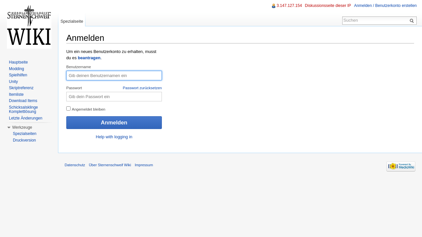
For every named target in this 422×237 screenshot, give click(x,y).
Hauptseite (18, 62)
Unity (13, 81)
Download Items (23, 100)
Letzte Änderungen (25, 118)
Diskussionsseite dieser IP (328, 5)
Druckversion (24, 140)
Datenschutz (75, 165)
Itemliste (16, 94)
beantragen (89, 57)
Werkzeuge (22, 127)
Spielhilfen (18, 75)
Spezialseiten (24, 133)
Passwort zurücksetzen (142, 88)
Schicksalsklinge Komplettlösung (23, 109)
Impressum (144, 165)
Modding (16, 68)
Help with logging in (114, 136)
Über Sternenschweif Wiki (110, 165)
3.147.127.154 (289, 5)
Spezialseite (71, 21)
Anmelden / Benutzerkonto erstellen (385, 5)
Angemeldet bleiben (86, 108)
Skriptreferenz (21, 88)
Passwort (114, 88)
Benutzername (78, 67)
